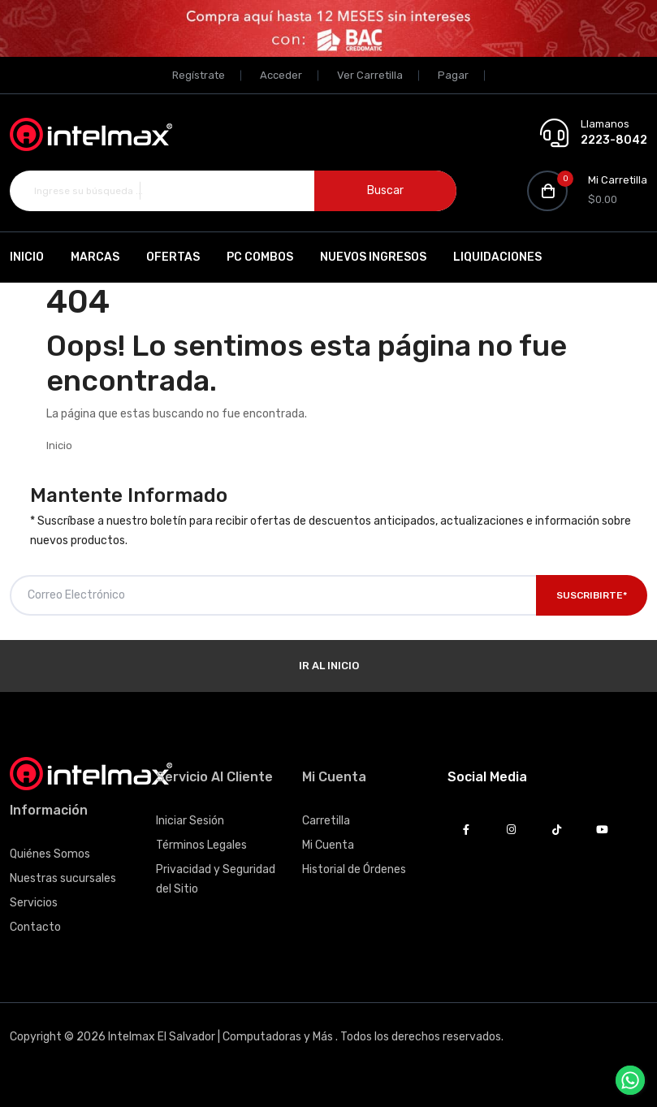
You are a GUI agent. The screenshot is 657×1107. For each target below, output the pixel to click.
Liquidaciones (497, 257)
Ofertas (173, 257)
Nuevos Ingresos (373, 257)
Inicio (27, 257)
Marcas (95, 257)
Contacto (35, 927)
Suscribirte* (591, 595)
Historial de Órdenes (354, 869)
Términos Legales (201, 845)
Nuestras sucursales (63, 878)
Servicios (34, 903)
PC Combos (260, 257)
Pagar (453, 75)
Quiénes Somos (50, 854)
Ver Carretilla (370, 75)
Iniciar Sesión (190, 821)
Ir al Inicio (329, 665)
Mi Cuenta (328, 845)
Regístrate (198, 75)
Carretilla (326, 821)
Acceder (281, 75)
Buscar (385, 190)
